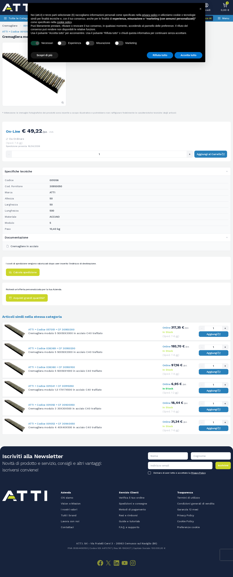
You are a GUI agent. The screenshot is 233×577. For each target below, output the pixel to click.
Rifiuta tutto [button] (160, 55)
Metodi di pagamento (132, 509)
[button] (200, 9)
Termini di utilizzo (188, 497)
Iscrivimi (223, 465)
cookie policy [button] (64, 22)
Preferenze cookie (188, 527)
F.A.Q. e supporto (129, 527)
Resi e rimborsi (128, 515)
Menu (223, 18)
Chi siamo (67, 497)
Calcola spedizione (23, 272)
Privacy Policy (198, 473)
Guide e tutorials (129, 521)
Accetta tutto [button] (188, 55)
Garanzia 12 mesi (187, 509)
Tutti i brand (68, 515)
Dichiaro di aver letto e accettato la (179, 473)
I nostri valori (69, 509)
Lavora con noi (70, 521)
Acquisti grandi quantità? (27, 297)
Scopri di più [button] (44, 55)
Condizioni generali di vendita (195, 503)
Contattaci (67, 527)
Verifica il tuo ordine (131, 497)
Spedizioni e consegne (133, 503)
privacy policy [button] (150, 14)
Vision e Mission (71, 503)
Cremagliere (9, 25)
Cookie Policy (185, 521)
